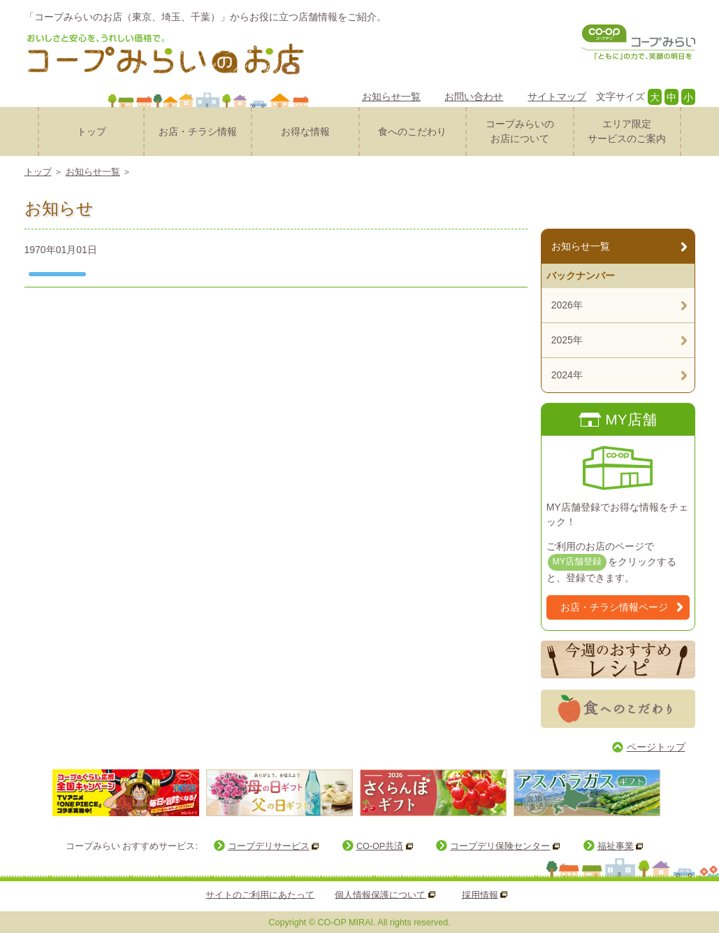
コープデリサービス (269, 846)
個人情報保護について (380, 894)
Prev (38, 791)
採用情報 (480, 894)
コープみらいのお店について (520, 131)
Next (676, 791)
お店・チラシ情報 (198, 131)
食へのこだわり (412, 131)
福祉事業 (615, 846)
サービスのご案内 (627, 130)
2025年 (567, 340)
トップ (91, 131)
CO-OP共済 (379, 846)
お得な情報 (305, 131)
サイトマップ (557, 96)
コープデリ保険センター (500, 846)
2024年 (567, 374)
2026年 (567, 305)
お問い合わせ (473, 96)
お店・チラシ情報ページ (614, 607)
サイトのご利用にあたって (259, 894)
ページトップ (656, 747)
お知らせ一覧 (391, 96)
